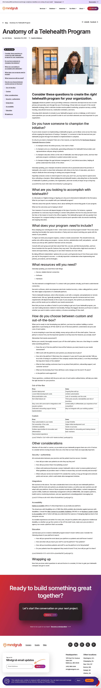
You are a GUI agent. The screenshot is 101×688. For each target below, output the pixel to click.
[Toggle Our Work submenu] (76, 8)
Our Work (72, 8)
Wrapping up (10, 119)
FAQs (45, 645)
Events (37, 645)
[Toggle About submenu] (84, 8)
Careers (28, 645)
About (81, 8)
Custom (9, 96)
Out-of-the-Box (12, 92)
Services (42, 8)
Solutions (52, 8)
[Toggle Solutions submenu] (56, 8)
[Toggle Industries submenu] (66, 8)
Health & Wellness (36, 38)
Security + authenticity (14, 104)
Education (10, 115)
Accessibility (11, 111)
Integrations (10, 107)
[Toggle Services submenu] (46, 8)
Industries (62, 8)
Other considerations (12, 100)
